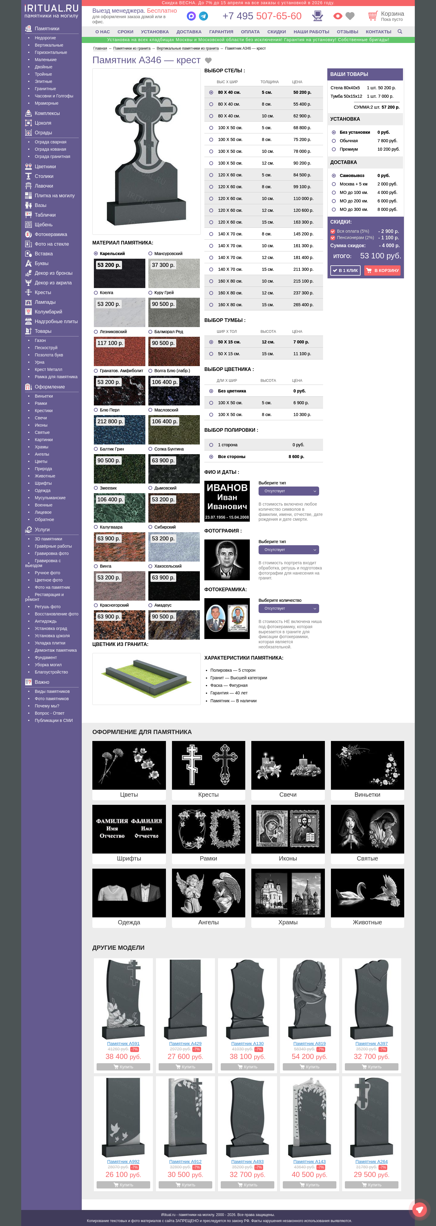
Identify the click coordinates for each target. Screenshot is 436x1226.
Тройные (43, 74)
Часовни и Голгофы (54, 95)
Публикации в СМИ (54, 720)
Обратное (44, 519)
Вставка (39, 254)
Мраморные (46, 103)
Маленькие (46, 59)
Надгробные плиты (51, 321)
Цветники (40, 166)
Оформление (45, 387)
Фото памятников (52, 698)
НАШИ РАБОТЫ (311, 31)
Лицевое (43, 512)
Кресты (38, 292)
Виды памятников (52, 691)
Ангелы (42, 454)
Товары (38, 331)
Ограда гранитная (52, 156)
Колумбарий (43, 312)
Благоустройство (51, 672)
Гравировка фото (52, 553)
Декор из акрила (48, 283)
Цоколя (38, 123)
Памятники (42, 28)
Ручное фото (47, 572)
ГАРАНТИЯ (221, 31)
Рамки (41, 403)
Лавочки (39, 186)
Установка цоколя (52, 635)
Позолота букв (49, 354)
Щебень (39, 224)
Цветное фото (49, 580)
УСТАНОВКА (155, 31)
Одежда (43, 490)
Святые (42, 432)
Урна (40, 362)
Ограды (38, 132)
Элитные (43, 81)
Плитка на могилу (50, 195)
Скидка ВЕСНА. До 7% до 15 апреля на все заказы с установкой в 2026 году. (248, 2)
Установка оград (51, 628)
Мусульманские (50, 497)
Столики (39, 176)
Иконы (41, 425)
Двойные (43, 66)
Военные (43, 505)
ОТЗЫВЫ (347, 31)
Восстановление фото (56, 613)
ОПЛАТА (250, 31)
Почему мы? (47, 705)
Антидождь (46, 621)
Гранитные (45, 88)
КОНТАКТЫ (378, 31)
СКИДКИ (276, 31)
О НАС (102, 31)
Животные (45, 476)
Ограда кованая (50, 149)
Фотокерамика (46, 234)
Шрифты (43, 483)
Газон (40, 340)
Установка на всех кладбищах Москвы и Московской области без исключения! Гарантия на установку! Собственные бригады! (248, 39)
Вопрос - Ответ (49, 713)
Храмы (41, 446)
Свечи (41, 417)
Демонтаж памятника (56, 650)
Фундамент (46, 657)
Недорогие (45, 37)
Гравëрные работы (53, 546)
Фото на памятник (52, 587)
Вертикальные (49, 45)
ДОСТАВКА (189, 31)
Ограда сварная (50, 141)
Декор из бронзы (49, 273)
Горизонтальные (51, 52)
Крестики (44, 410)
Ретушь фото (48, 606)
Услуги (37, 529)
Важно (37, 682)
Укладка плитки (50, 643)
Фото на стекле (47, 244)
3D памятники (48, 538)
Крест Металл (48, 369)
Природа (43, 468)
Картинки (44, 439)
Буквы (36, 263)
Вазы (35, 205)
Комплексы (42, 113)
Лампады (40, 302)
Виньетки (44, 396)
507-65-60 (262, 15)
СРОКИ (125, 31)
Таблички (40, 215)
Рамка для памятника (56, 376)
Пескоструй (46, 347)
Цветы (41, 461)
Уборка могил (48, 664)
